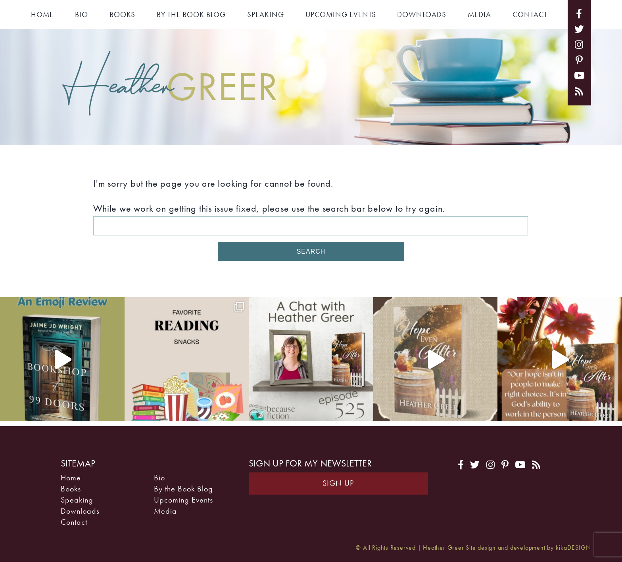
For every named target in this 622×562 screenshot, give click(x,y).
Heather (170, 85)
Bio (81, 14)
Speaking (265, 14)
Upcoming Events (340, 14)
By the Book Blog (191, 14)
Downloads (421, 14)
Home (42, 14)
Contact (530, 14)
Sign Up (338, 483)
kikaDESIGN (573, 548)
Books (122, 14)
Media (479, 14)
